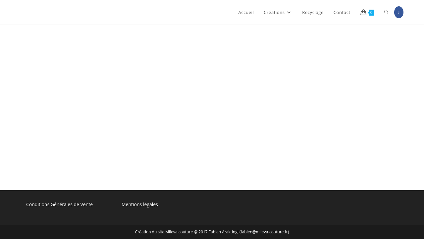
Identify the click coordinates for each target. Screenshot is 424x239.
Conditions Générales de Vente (59, 72)
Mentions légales (140, 72)
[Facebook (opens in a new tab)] (398, 12)
